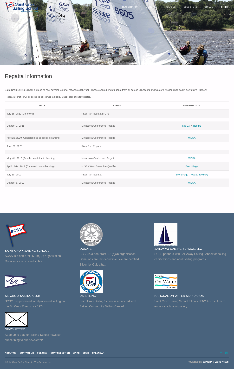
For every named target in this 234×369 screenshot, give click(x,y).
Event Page (191, 166)
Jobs (86, 353)
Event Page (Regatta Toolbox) (192, 174)
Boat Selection (60, 353)
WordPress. (222, 362)
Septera (207, 362)
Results (197, 125)
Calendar (98, 353)
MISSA (186, 125)
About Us (10, 353)
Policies (42, 353)
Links (76, 353)
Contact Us (27, 353)
